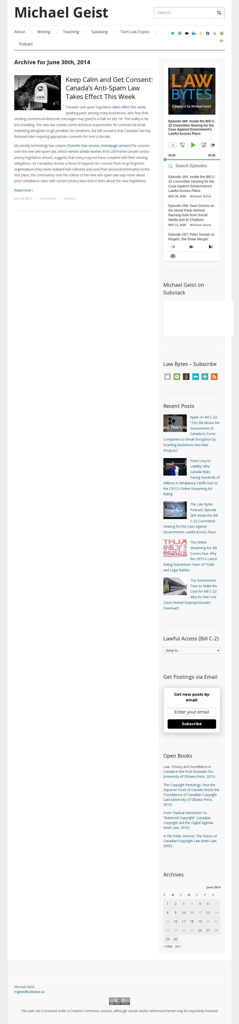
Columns (69, 199)
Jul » (178, 946)
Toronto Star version (83, 145)
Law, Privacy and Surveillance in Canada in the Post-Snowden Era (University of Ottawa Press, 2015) (189, 771)
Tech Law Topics (134, 31)
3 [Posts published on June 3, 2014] (184, 903)
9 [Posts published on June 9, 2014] (175, 912)
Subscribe (192, 724)
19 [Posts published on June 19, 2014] (200, 921)
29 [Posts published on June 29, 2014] (167, 939)
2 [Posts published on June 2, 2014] (175, 903)
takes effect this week (128, 107)
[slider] (192, 159)
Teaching (71, 31)
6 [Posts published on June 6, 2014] (208, 903)
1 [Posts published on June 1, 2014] (168, 903)
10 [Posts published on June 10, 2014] (184, 912)
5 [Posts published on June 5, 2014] (200, 903)
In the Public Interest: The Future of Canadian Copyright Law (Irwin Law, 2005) (190, 841)
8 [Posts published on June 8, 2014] (168, 912)
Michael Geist (61, 12)
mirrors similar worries (85, 151)
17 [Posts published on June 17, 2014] (184, 921)
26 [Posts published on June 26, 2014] (200, 930)
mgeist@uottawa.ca (29, 991)
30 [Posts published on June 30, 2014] (175, 939)
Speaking (99, 31)
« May (167, 946)
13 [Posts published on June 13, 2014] (208, 912)
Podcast (26, 43)
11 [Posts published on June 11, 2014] (192, 912)
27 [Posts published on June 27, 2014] (208, 930)
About (19, 31)
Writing (43, 31)
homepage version (115, 145)
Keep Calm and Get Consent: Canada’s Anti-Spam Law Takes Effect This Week (109, 88)
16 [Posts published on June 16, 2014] (175, 921)
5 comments (47, 199)
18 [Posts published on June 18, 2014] (192, 921)
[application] (192, 111)
